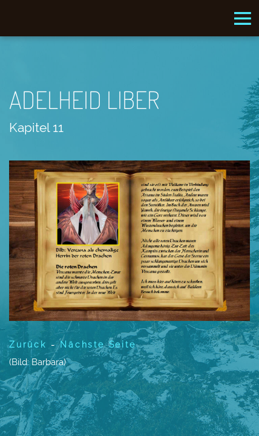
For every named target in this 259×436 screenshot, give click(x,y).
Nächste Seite (98, 344)
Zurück (28, 344)
